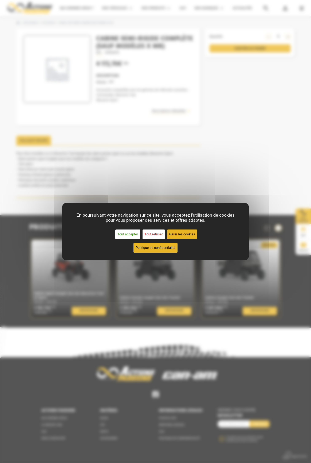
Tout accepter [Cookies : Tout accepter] (127, 234)
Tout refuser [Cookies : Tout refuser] (154, 234)
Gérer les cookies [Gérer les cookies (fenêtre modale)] (182, 234)
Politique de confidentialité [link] (155, 248)
